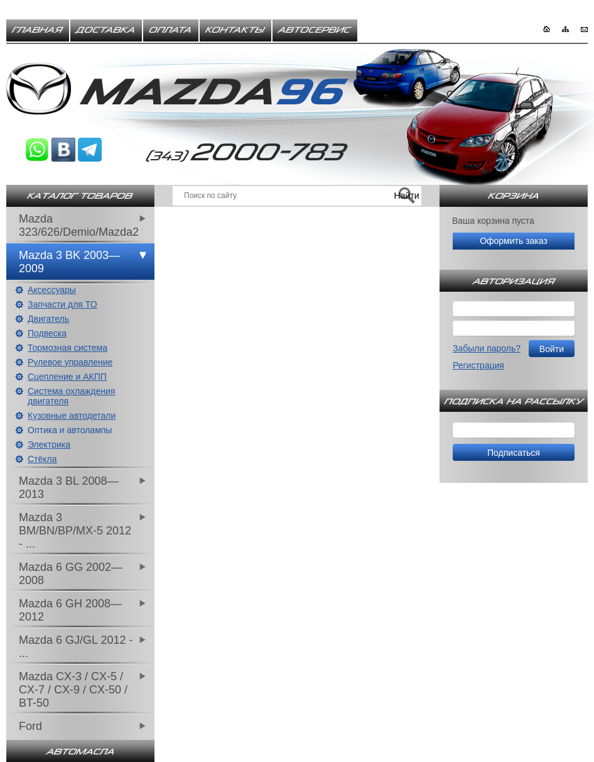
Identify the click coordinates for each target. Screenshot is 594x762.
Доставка (106, 30)
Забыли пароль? (487, 348)
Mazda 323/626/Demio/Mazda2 (79, 225)
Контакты (235, 30)
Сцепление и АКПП (67, 377)
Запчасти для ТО (62, 304)
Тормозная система (67, 348)
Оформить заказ (514, 241)
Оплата (170, 30)
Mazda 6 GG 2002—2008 (70, 574)
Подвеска (47, 333)
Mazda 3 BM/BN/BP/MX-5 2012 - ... (75, 530)
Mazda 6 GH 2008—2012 (70, 610)
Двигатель (48, 319)
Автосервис (315, 30)
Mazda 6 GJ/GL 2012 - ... (75, 647)
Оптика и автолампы (70, 430)
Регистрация (478, 365)
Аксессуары (52, 290)
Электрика (49, 444)
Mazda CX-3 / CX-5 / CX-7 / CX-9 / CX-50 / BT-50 (73, 689)
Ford (30, 726)
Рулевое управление (70, 362)
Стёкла (42, 459)
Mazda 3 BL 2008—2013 (68, 487)
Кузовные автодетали (72, 416)
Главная (38, 30)
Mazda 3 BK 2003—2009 (69, 262)
